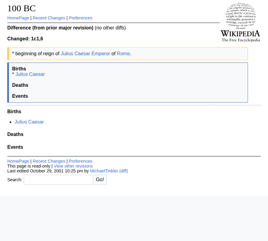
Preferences (81, 17)
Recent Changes (49, 17)
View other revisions (73, 166)
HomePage (18, 17)
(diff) (123, 170)
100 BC (21, 8)
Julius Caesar (75, 53)
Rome (123, 53)
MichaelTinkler (104, 170)
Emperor (101, 53)
